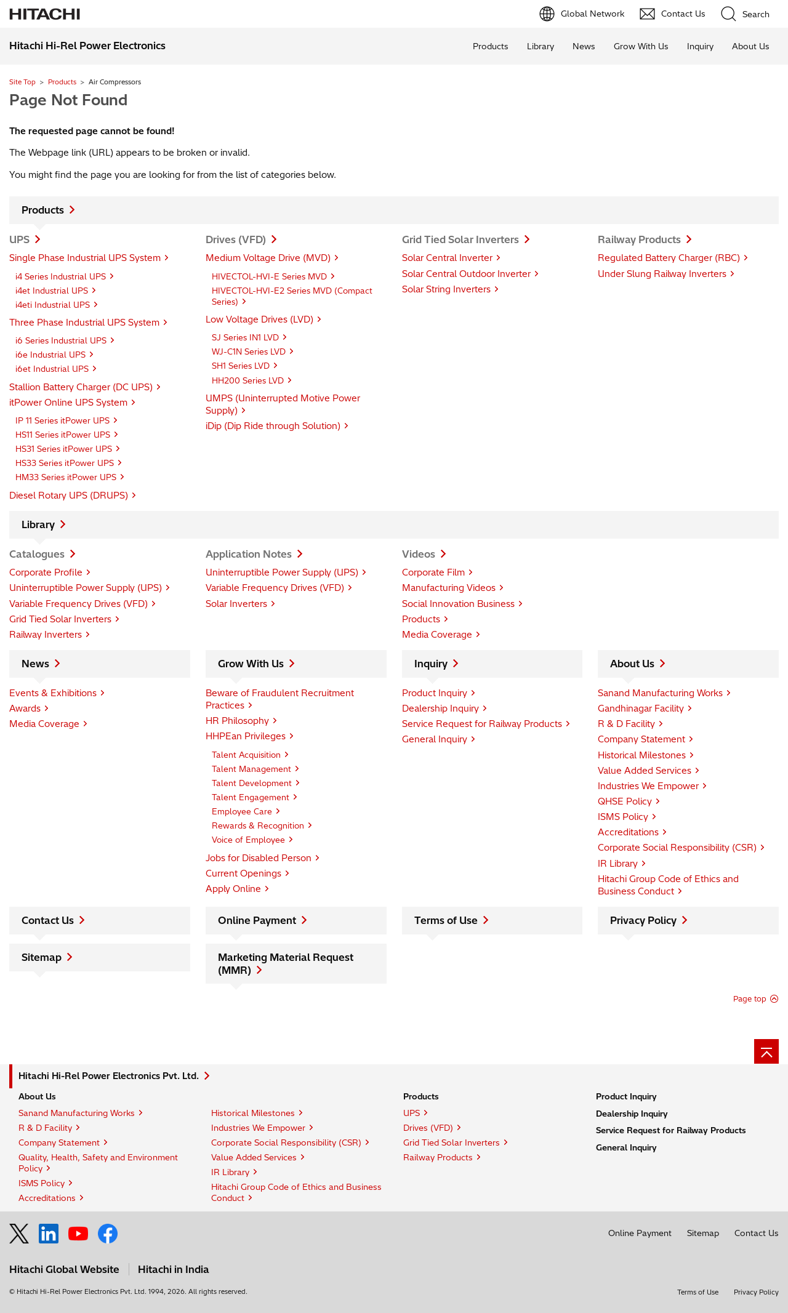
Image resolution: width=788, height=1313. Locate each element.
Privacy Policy (643, 920)
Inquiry (700, 46)
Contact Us (48, 920)
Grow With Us (641, 46)
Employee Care (242, 811)
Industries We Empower (648, 786)
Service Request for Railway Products (482, 723)
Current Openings (243, 873)
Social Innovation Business (458, 603)
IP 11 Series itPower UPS (62, 420)
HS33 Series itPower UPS (64, 463)
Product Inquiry (434, 693)
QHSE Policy (625, 801)
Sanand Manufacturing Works (660, 693)
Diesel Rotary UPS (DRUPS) (68, 495)
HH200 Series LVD (248, 380)
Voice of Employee (248, 840)
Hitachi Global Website (64, 1269)
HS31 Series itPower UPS (63, 449)
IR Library (618, 863)
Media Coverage (437, 634)
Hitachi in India (173, 1269)
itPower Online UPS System (68, 402)
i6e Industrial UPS (50, 354)
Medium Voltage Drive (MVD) (268, 257)
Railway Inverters (45, 634)
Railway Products (639, 239)
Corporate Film (433, 572)
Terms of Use (446, 920)
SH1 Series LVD (241, 366)
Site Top (22, 82)
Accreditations (628, 832)
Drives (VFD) (236, 239)
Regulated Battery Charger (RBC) (669, 257)
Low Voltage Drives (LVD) (259, 319)
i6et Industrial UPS (52, 369)
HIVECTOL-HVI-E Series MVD (269, 276)
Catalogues (37, 554)
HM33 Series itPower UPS (65, 477)
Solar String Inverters (446, 289)
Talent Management (251, 769)
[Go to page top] (766, 1051)
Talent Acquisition (246, 755)
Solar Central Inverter (447, 257)
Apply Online (233, 888)
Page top (749, 998)
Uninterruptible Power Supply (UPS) (85, 587)
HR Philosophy (237, 720)
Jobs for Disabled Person (259, 858)
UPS (19, 239)
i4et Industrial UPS (51, 290)
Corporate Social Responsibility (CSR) (677, 847)
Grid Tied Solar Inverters (460, 239)
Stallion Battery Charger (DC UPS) (81, 387)
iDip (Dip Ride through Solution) (273, 426)
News (584, 46)
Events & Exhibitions (53, 693)
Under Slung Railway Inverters (662, 273)
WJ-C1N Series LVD (249, 351)
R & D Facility (626, 723)
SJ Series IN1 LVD (245, 337)
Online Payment (257, 920)
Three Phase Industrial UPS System (84, 322)
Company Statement (641, 739)
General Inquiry (434, 739)
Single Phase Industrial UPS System (85, 257)
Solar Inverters (236, 603)
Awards (25, 708)
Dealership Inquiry (440, 708)
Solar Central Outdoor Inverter (466, 273)
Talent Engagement (250, 797)
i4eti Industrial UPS (52, 305)
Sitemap (42, 957)
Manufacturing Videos (449, 587)
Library (540, 46)
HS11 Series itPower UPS (62, 435)
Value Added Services (644, 770)
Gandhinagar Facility (641, 708)
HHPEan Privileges (246, 736)
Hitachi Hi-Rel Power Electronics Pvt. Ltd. (108, 1076)
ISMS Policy (623, 816)
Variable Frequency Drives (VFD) (78, 603)
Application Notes (249, 554)
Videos (418, 554)
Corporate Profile (45, 572)
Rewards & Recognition (258, 825)
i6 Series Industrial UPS (61, 340)
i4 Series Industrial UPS (60, 276)
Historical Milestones (642, 755)
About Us (751, 46)
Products (491, 46)
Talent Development (252, 783)
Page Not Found (68, 99)
